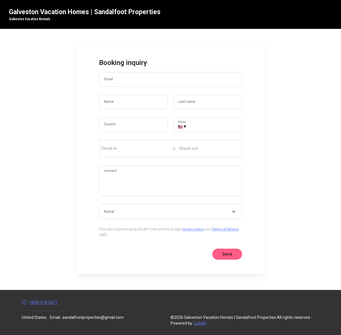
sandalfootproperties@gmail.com (93, 317)
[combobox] (170, 211)
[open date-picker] (170, 148)
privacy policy (193, 229)
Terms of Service (225, 229)
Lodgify (200, 323)
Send (227, 254)
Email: (55, 317)
